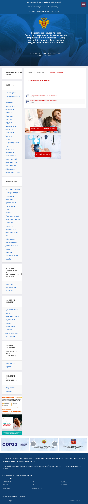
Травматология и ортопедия (10, 127)
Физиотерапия (10, 166)
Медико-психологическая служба (11, 255)
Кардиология (9, 146)
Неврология (9, 149)
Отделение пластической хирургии (9, 119)
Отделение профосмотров (10, 201)
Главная (29, 72)
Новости (5, 485)
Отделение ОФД (10, 162)
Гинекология (9, 133)
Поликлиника (9, 326)
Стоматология (9, 206)
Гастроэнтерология (11, 142)
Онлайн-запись (43, 154)
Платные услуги (37, 488)
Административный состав (11, 311)
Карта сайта (64, 485)
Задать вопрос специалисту (43, 129)
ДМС (33, 485)
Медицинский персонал (9, 365)
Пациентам (40, 72)
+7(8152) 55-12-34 (44, 55)
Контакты (63, 481)
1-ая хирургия (10, 93)
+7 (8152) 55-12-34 (53, 11)
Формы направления (55, 72)
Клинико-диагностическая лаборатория (11, 333)
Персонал (8, 291)
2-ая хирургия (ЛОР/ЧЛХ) (12, 97)
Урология (8, 136)
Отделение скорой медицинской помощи (11, 319)
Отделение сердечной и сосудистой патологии (9, 108)
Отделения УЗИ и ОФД (11, 234)
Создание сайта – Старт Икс (77, 500)
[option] (44, 444)
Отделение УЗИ (10, 159)
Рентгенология (10, 156)
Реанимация (9, 152)
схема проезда (42, 466)
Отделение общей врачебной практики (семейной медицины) (12, 221)
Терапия (7, 139)
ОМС (33, 481)
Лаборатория (9, 169)
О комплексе (7, 481)
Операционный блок (12, 172)
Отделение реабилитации (10, 285)
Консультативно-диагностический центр (11, 245)
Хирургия (8, 209)
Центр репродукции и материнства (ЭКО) (12, 191)
